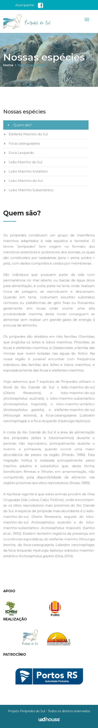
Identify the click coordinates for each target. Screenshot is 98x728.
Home (9, 65)
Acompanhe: (29, 5)
